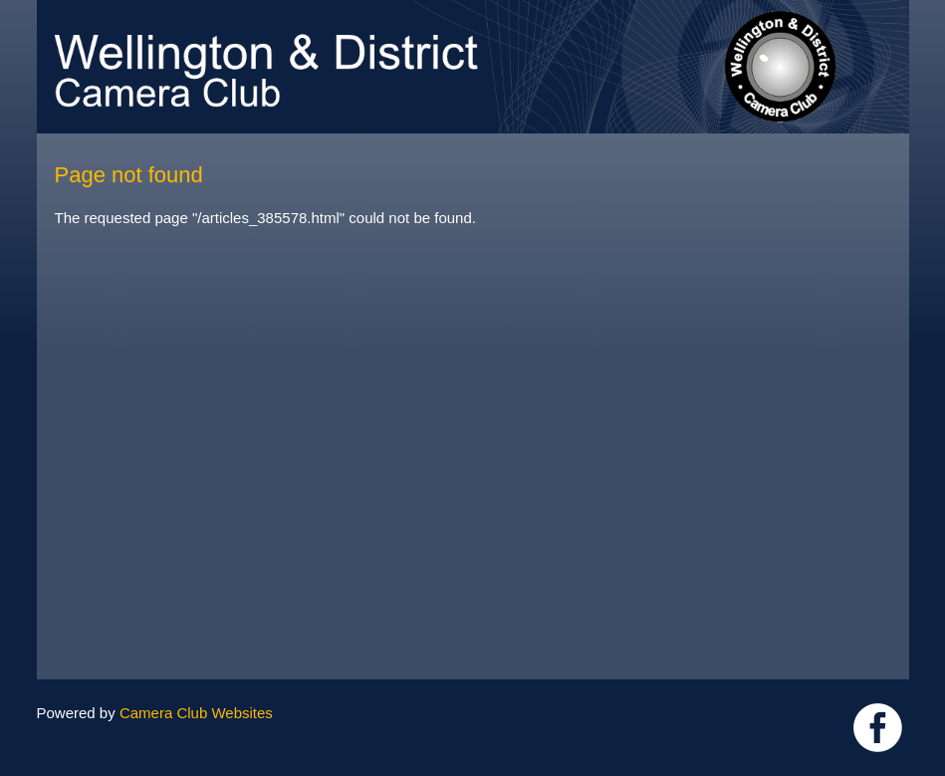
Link (877, 727)
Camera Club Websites (196, 712)
